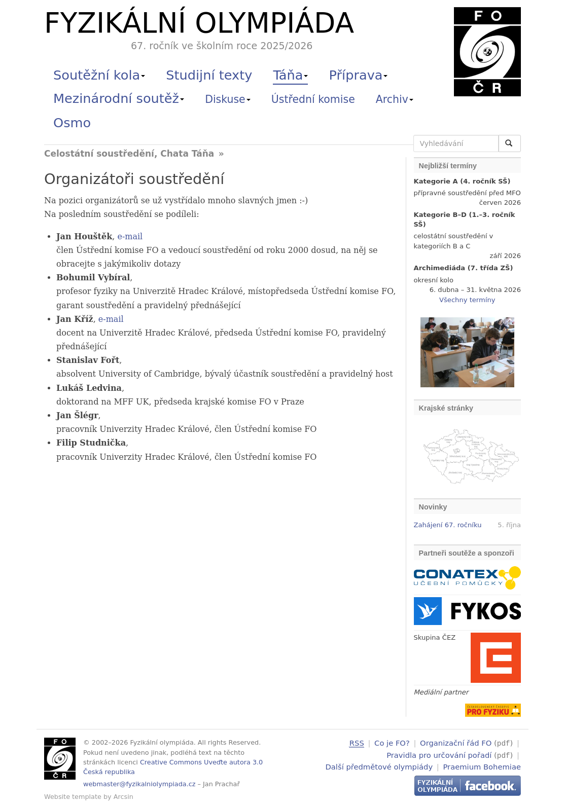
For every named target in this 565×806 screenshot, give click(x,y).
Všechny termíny (467, 300)
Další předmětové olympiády (379, 765)
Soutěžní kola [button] (99, 75)
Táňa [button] (290, 75)
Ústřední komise (313, 99)
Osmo (72, 122)
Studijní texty (209, 75)
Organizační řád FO (455, 743)
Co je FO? (392, 743)
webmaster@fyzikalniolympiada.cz (139, 784)
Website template (72, 796)
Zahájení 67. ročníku (448, 525)
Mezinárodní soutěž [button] (118, 98)
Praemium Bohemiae (482, 765)
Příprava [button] (358, 75)
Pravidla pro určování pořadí (438, 754)
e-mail (130, 236)
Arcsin (123, 796)
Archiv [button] (394, 99)
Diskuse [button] (228, 99)
